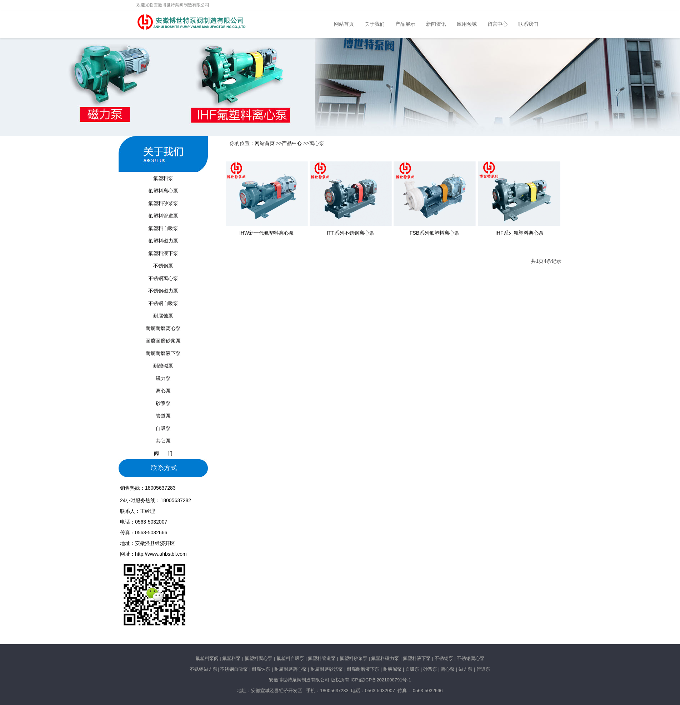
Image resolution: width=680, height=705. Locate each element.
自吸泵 (163, 428)
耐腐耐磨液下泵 (163, 353)
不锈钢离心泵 (163, 278)
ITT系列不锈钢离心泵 (350, 233)
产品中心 (292, 143)
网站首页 (344, 24)
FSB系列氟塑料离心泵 (434, 233)
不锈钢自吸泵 (163, 303)
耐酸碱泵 (163, 366)
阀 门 (163, 453)
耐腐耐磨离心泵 (163, 328)
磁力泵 (163, 378)
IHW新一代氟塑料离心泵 (266, 233)
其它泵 (163, 441)
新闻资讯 (436, 24)
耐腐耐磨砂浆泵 (163, 341)
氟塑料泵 (163, 178)
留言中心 (498, 24)
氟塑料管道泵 (163, 216)
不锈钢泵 (163, 266)
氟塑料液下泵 (163, 253)
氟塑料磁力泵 (163, 241)
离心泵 (163, 391)
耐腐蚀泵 (163, 316)
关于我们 (375, 24)
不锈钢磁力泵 (163, 291)
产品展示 (405, 24)
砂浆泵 (163, 403)
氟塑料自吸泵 (163, 228)
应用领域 (467, 24)
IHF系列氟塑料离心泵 (519, 233)
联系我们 (528, 24)
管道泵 (163, 416)
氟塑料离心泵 (163, 191)
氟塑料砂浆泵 (163, 203)
